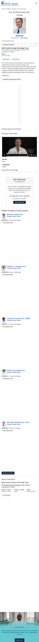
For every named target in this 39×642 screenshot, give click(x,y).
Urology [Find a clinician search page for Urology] (14, 9)
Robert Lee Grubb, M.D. (16, 370)
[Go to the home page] (10, 3)
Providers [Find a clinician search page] (8, 9)
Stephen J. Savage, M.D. (16, 266)
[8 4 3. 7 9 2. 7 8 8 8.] (6, 56)
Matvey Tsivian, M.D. (15, 214)
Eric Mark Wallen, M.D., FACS (18, 422)
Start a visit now (19, 202)
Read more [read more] (6, 75)
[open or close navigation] (36, 3)
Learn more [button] (19, 640)
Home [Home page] (3, 9)
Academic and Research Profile (11, 79)
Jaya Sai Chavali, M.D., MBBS (18, 318)
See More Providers (8, 473)
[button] (19, 44)
